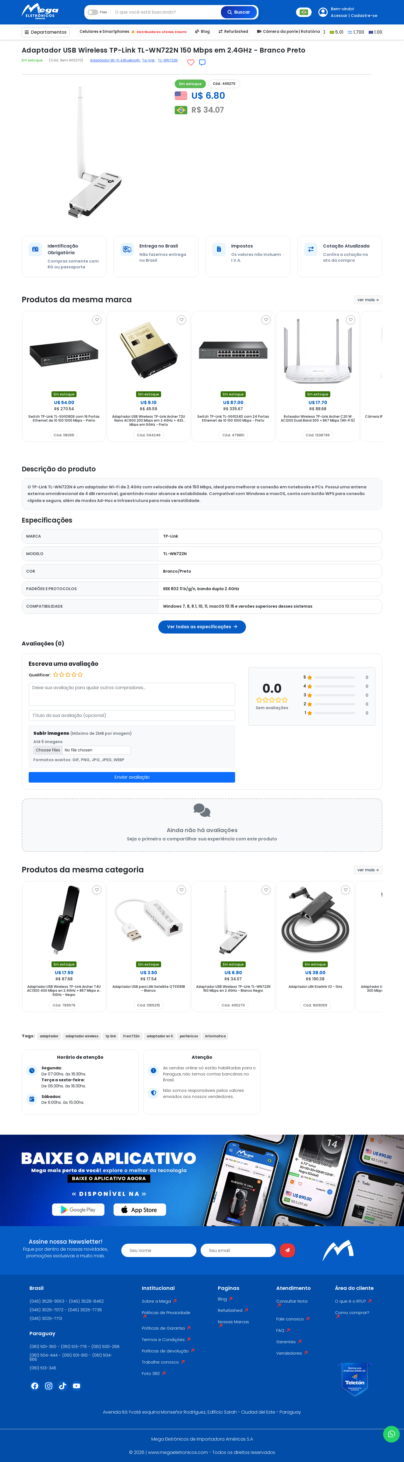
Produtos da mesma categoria (83, 869)
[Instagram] (50, 1389)
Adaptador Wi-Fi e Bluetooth (115, 60)
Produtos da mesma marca (77, 299)
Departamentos (45, 32)
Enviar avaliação (132, 777)
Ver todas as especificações (202, 627)
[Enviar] (287, 1250)
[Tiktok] (64, 1389)
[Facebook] (36, 1389)
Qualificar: (40, 675)
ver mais (368, 300)
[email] (238, 1250)
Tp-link (148, 60)
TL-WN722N (168, 60)
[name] (158, 1250)
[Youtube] (78, 1389)
